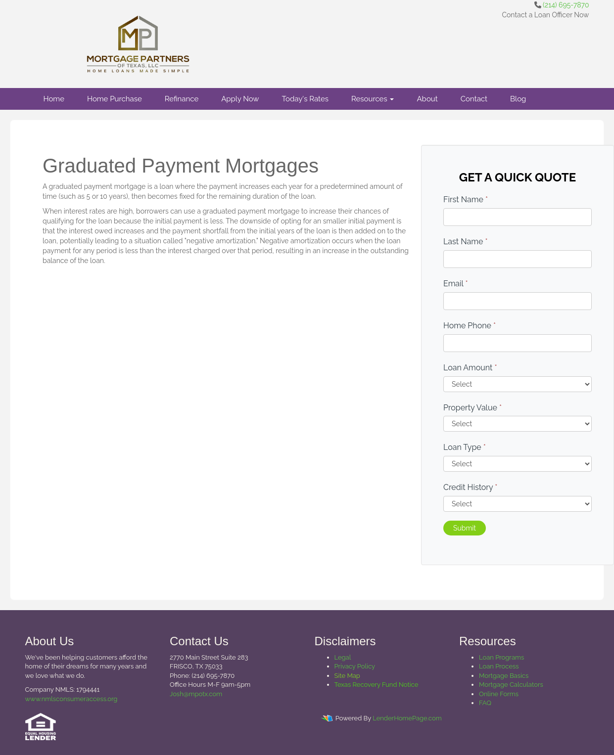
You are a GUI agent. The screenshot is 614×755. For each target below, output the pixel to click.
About (427, 98)
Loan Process (499, 666)
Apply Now (240, 98)
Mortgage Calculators (511, 684)
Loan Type (464, 447)
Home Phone (469, 325)
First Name (465, 199)
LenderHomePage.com (407, 718)
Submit (464, 528)
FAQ (485, 703)
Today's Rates (305, 98)
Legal (342, 657)
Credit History (470, 487)
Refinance (181, 98)
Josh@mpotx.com (196, 694)
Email (455, 283)
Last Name (465, 241)
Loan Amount (470, 367)
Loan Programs (501, 657)
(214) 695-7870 (566, 5)
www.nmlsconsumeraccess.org (71, 699)
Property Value (472, 407)
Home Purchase (114, 98)
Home (54, 98)
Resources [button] (372, 98)
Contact (474, 98)
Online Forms (499, 694)
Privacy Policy (355, 666)
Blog (518, 98)
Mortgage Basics (503, 675)
